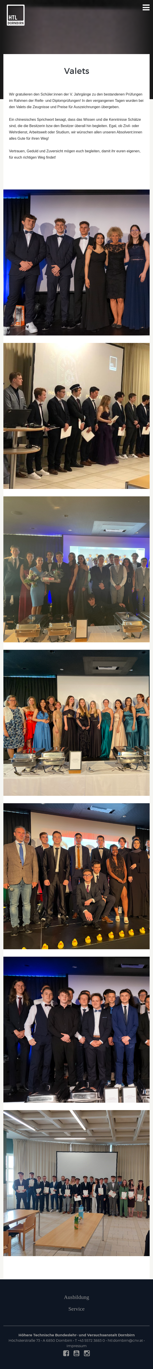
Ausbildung (76, 1297)
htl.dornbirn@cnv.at (125, 1340)
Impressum (77, 1346)
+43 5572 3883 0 (91, 1340)
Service (76, 1309)
